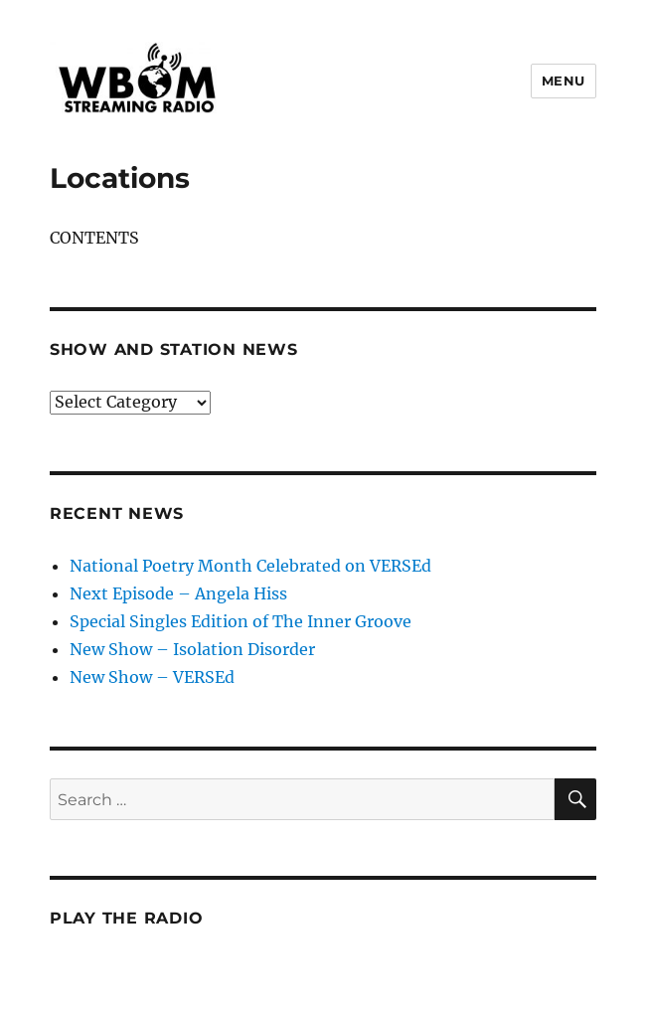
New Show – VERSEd (152, 677)
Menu (563, 80)
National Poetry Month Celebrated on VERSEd (250, 566)
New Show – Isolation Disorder (192, 649)
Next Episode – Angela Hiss (178, 593)
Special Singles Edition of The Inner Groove (240, 621)
